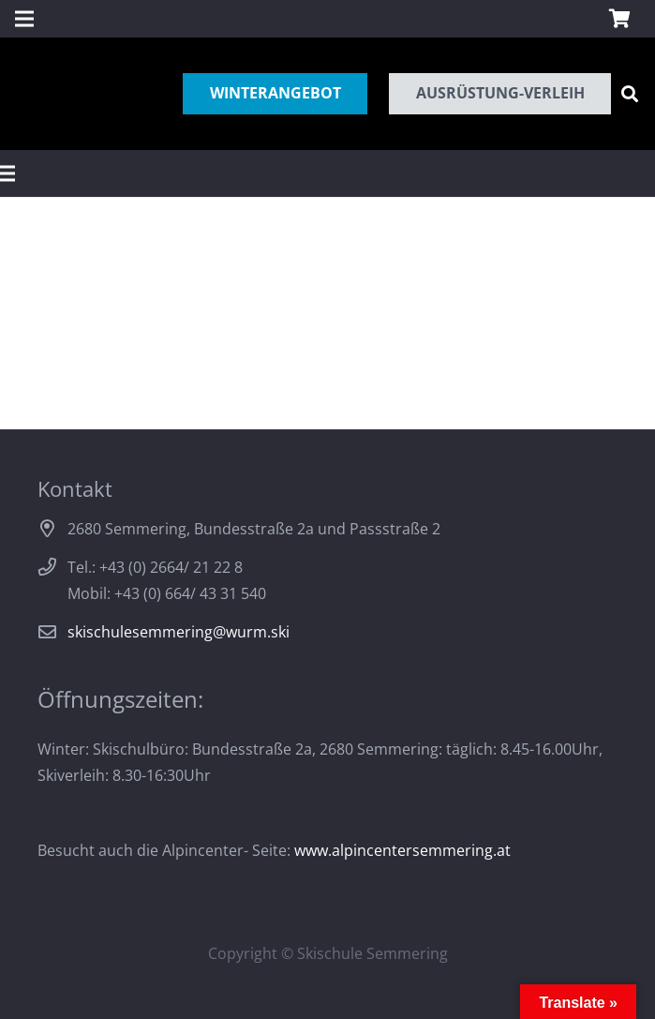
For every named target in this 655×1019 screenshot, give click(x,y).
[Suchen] (629, 94)
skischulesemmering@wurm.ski (178, 632)
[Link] (33, 93)
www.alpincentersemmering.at (402, 850)
